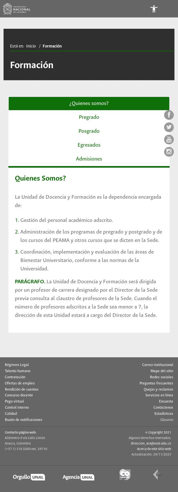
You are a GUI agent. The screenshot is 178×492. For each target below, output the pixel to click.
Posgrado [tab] (89, 131)
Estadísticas (163, 414)
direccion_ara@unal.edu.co (151, 443)
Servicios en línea (159, 395)
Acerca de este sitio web (154, 449)
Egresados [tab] (89, 145)
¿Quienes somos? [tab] (89, 103)
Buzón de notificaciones (23, 420)
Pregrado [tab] (89, 117)
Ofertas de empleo (20, 383)
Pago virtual (14, 401)
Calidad (11, 414)
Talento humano (17, 371)
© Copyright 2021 (158, 432)
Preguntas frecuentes (156, 383)
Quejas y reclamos (158, 390)
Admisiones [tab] (89, 159)
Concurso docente (19, 395)
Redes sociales (161, 377)
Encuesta (166, 401)
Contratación (15, 377)
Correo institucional (157, 365)
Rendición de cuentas (21, 390)
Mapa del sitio (162, 371)
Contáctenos (163, 408)
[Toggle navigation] (169, 8)
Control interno (17, 408)
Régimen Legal (17, 365)
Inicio (31, 46)
